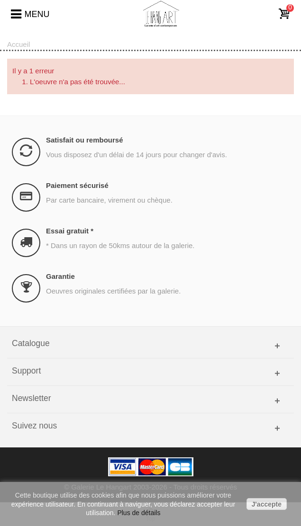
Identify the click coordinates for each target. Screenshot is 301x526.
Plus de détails (138, 513)
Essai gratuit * (69, 231)
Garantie (60, 276)
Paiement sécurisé (77, 185)
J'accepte (267, 504)
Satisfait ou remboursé (84, 140)
